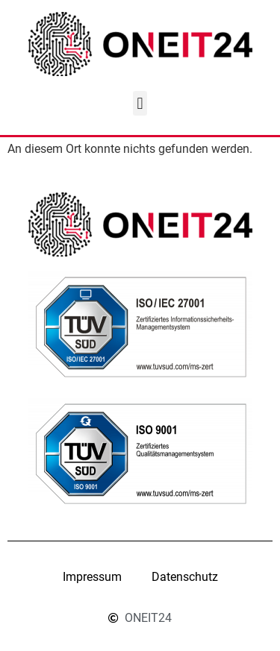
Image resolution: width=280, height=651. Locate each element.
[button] (140, 103)
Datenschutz (185, 577)
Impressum (92, 577)
